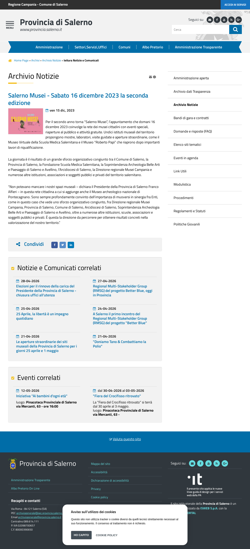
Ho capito (81, 535)
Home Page (21, 60)
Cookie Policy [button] (106, 535)
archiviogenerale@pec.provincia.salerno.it (40, 513)
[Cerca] (200, 29)
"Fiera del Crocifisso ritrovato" (117, 396)
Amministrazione (49, 47)
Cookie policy (99, 497)
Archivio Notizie (51, 60)
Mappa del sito (100, 463)
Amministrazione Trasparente (198, 47)
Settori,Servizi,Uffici (91, 47)
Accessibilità (99, 472)
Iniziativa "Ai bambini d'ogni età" (41, 396)
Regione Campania (22, 4)
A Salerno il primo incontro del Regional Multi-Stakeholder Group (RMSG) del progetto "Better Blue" (120, 318)
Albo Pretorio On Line (25, 488)
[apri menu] (10, 23)
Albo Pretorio (152, 47)
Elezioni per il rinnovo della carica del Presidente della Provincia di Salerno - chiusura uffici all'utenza (46, 290)
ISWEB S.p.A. (209, 508)
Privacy (96, 488)
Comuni (124, 47)
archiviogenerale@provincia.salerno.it (39, 517)
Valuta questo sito (127, 439)
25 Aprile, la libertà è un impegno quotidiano (42, 316)
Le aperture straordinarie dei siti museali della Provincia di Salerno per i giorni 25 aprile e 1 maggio (46, 346)
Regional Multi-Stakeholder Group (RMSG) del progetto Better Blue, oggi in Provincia (122, 290)
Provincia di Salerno (56, 21)
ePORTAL (190, 513)
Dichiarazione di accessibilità (110, 480)
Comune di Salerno (53, 4)
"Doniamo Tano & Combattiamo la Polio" (119, 344)
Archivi (35, 60)
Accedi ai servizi (235, 5)
